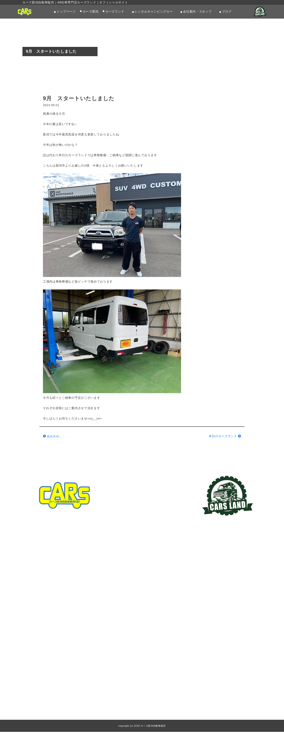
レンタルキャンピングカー (154, 11)
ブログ (227, 11)
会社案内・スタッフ (197, 11)
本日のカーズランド (224, 438)
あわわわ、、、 (56, 438)
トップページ (66, 11)
